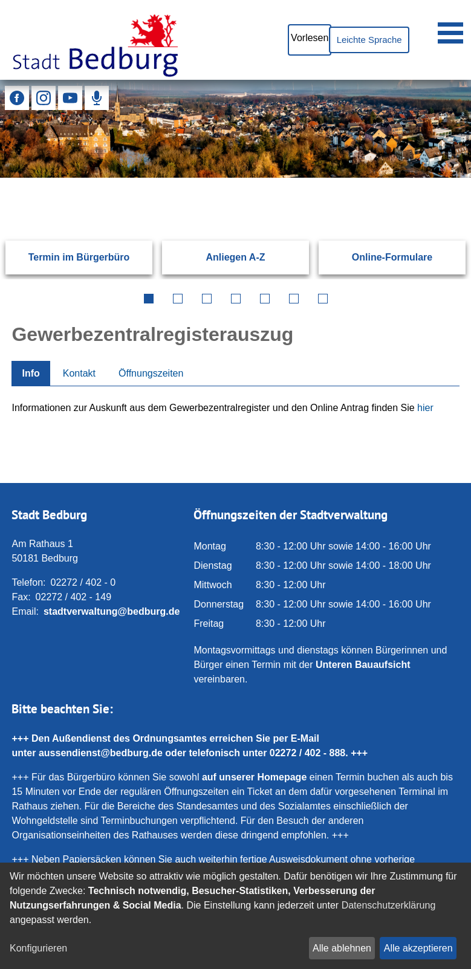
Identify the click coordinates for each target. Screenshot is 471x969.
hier (425, 408)
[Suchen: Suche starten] (432, 177)
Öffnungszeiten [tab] (151, 373)
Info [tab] (30, 373)
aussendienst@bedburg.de (101, 753)
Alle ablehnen (342, 948)
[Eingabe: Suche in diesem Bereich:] (221, 178)
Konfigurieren (38, 948)
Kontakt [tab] (79, 373)
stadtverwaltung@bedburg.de (112, 611)
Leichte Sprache (364, 39)
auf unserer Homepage (254, 777)
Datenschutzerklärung (389, 905)
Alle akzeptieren (418, 948)
